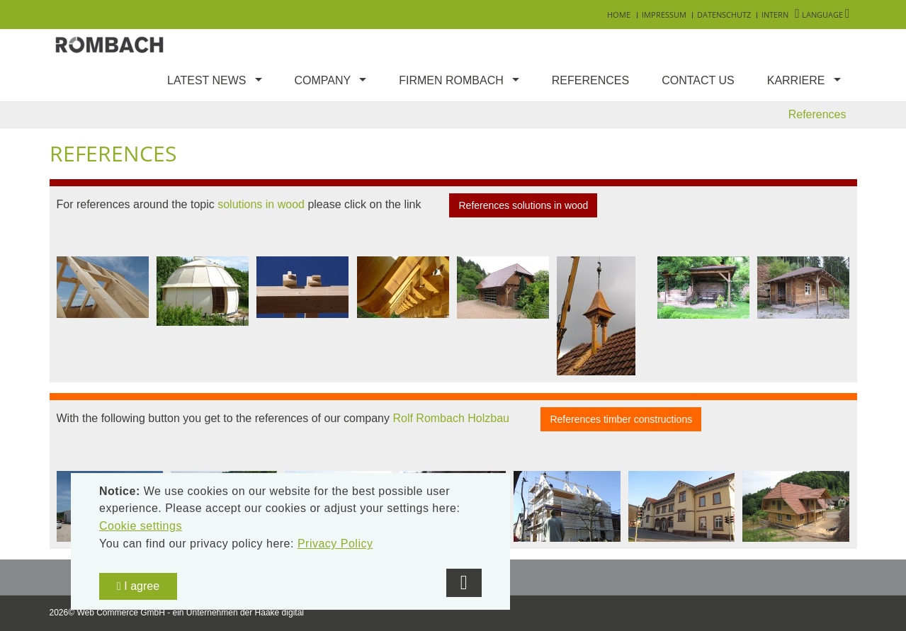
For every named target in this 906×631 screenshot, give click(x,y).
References (590, 80)
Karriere (796, 80)
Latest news (206, 80)
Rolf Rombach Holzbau (450, 419)
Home (618, 14)
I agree (138, 586)
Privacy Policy (335, 544)
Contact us (698, 80)
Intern (774, 14)
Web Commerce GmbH (120, 613)
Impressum (664, 14)
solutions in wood (261, 204)
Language (822, 14)
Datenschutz (724, 14)
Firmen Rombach (451, 80)
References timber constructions (621, 419)
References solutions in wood (523, 205)
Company (323, 80)
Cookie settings (140, 526)
